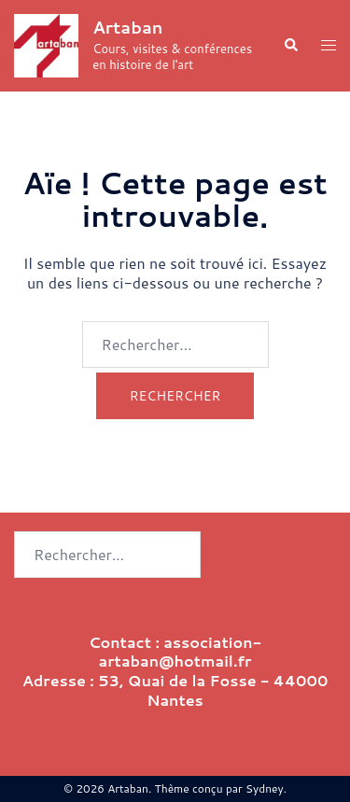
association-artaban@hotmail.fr (180, 651)
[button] (290, 46)
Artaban (127, 27)
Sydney (264, 788)
